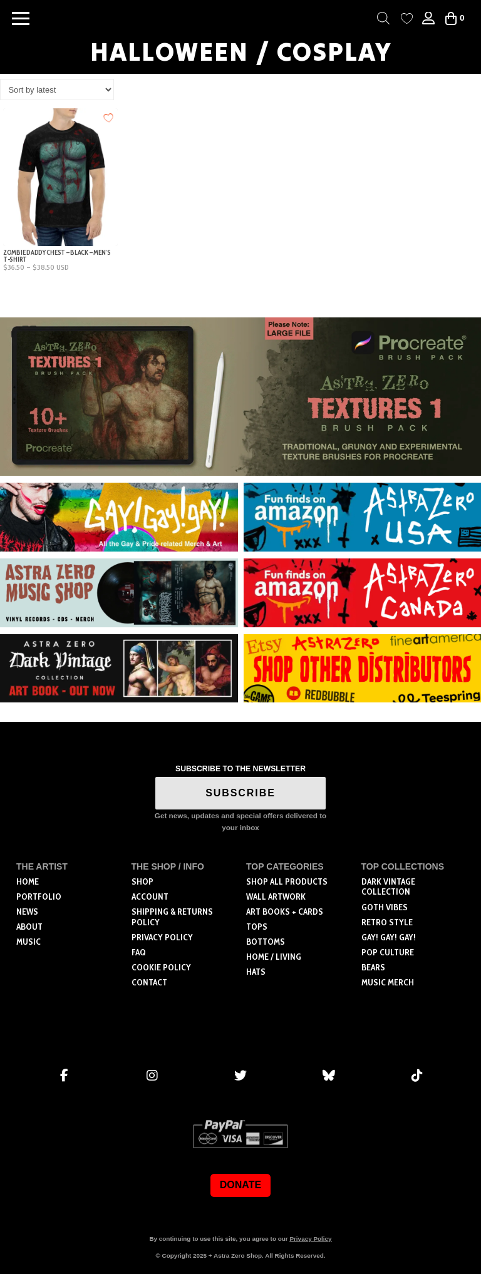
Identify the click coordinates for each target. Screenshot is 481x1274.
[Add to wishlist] (108, 117)
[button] (21, 18)
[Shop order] (57, 89)
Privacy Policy (310, 1238)
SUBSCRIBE (240, 793)
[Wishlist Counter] (407, 18)
